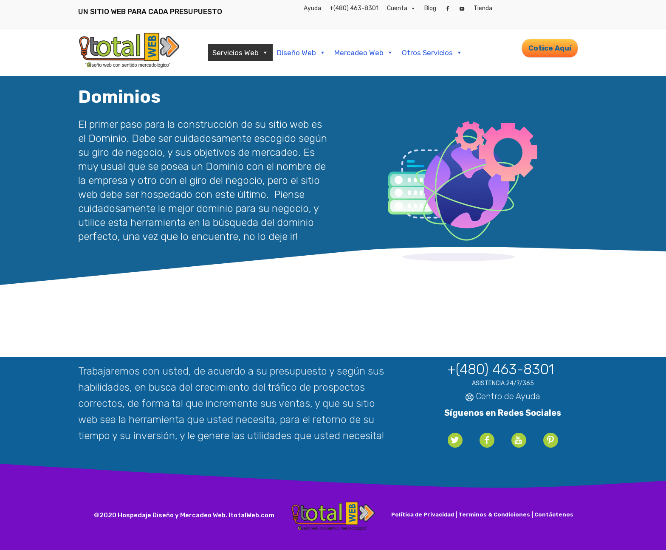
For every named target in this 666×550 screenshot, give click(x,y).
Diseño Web (301, 52)
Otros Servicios (432, 52)
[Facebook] (447, 8)
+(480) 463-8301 (354, 8)
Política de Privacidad (422, 514)
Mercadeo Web (363, 52)
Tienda (483, 8)
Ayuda (312, 8)
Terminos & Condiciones (494, 514)
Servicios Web (240, 52)
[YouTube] (462, 8)
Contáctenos (553, 514)
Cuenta (401, 8)
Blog (430, 8)
